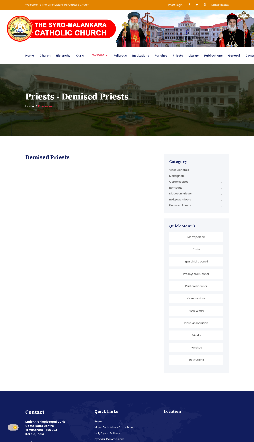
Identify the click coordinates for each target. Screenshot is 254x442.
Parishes (161, 55)
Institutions (140, 55)
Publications (213, 55)
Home (29, 55)
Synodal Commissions (109, 439)
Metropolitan (196, 237)
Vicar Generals (179, 170)
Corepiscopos (178, 182)
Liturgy (193, 55)
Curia (80, 55)
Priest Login (175, 5)
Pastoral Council (196, 286)
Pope (98, 421)
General (234, 55)
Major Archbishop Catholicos (114, 427)
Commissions (196, 298)
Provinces (97, 55)
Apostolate (196, 310)
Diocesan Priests (180, 193)
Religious (120, 55)
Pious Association (196, 322)
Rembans (175, 188)
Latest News (220, 5)
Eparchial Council (196, 261)
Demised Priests (180, 205)
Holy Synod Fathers (107, 433)
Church (45, 55)
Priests (178, 55)
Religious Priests (180, 199)
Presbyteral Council (196, 274)
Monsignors (177, 176)
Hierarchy (63, 55)
